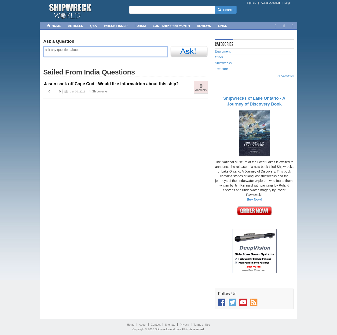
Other (219, 57)
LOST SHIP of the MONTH (171, 26)
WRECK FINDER (116, 26)
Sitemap (170, 324)
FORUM (140, 26)
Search (225, 10)
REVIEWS (204, 26)
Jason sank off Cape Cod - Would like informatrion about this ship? (111, 83)
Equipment (223, 51)
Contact (155, 324)
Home (131, 324)
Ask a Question (270, 2)
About (142, 324)
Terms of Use (202, 324)
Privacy (184, 324)
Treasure (221, 69)
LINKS (222, 26)
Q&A (93, 26)
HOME (54, 26)
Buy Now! (254, 199)
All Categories (286, 75)
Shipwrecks (99, 91)
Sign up (251, 2)
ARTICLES (75, 26)
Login (288, 2)
